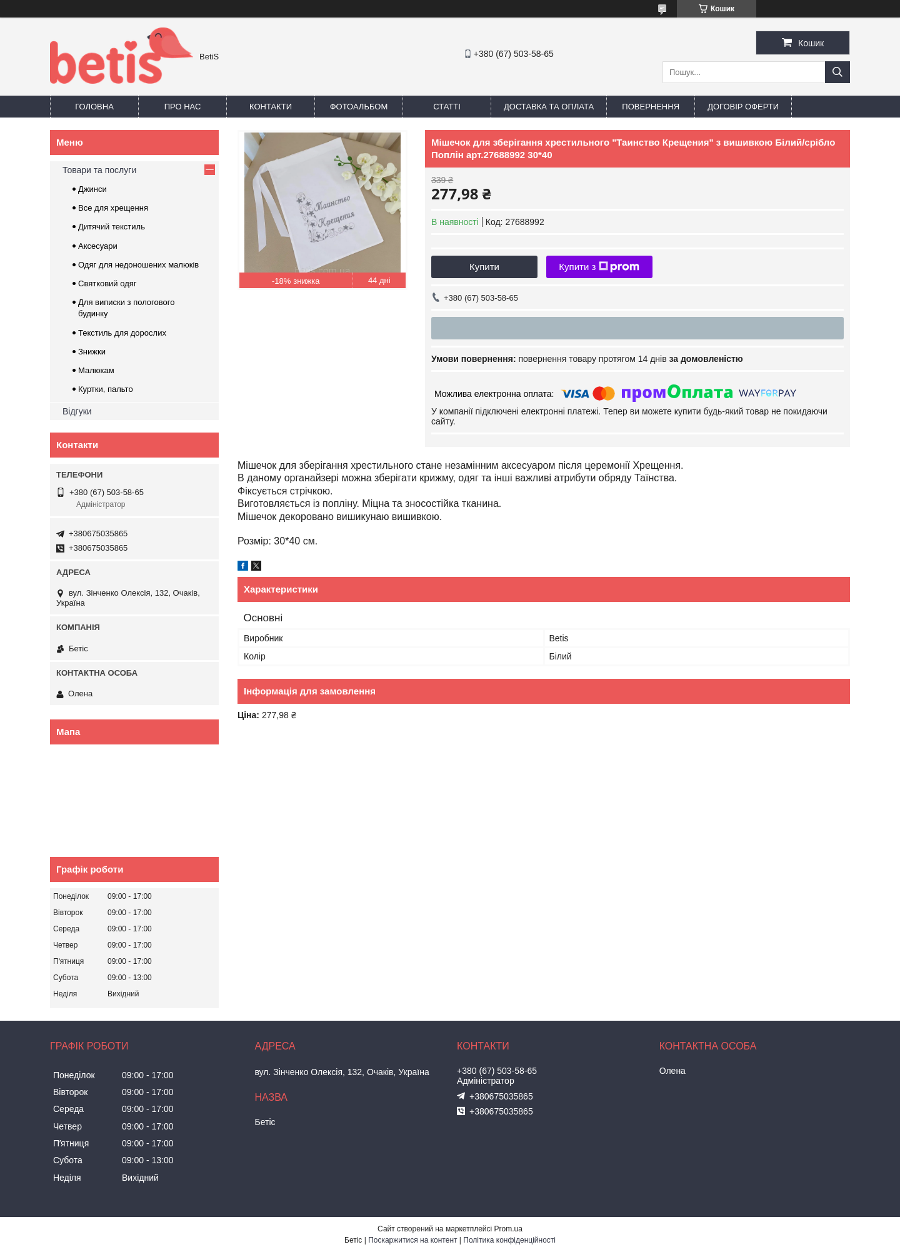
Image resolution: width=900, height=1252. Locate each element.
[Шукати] (837, 72)
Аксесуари (98, 246)
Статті (447, 106)
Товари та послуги (99, 170)
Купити (484, 266)
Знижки (92, 351)
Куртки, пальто (105, 389)
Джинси (92, 189)
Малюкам (96, 370)
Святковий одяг (107, 283)
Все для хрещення (113, 208)
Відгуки (77, 411)
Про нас (182, 106)
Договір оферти (743, 106)
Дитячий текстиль (111, 226)
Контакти (270, 106)
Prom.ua (508, 1228)
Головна (94, 106)
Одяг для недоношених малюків (138, 264)
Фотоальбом (359, 106)
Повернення (650, 106)
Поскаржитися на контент (412, 1240)
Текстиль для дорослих (122, 333)
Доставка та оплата (549, 106)
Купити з (599, 267)
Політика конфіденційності (509, 1240)
